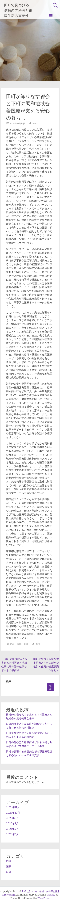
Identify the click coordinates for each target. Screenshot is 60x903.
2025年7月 (12, 828)
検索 (8, 681)
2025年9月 (12, 818)
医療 (19, 644)
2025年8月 (12, 823)
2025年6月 (12, 834)
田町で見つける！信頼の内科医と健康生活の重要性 (18, 10)
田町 (26, 644)
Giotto (35, 123)
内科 (12, 644)
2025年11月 (13, 807)
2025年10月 (13, 812)
